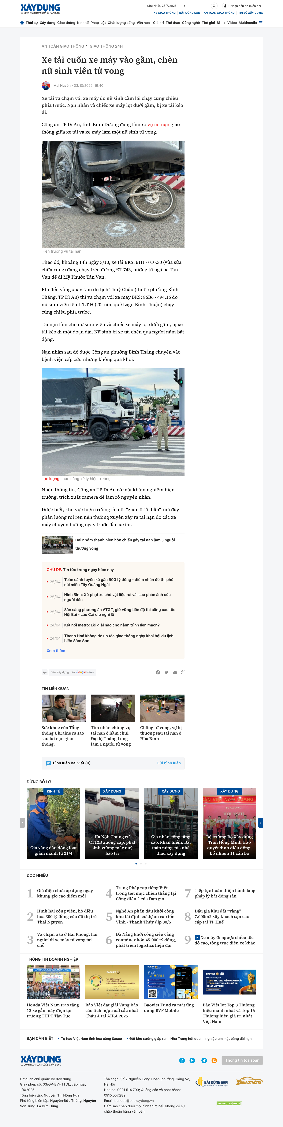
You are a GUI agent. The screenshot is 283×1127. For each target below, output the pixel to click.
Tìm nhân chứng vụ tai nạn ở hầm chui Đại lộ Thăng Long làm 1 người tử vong (111, 736)
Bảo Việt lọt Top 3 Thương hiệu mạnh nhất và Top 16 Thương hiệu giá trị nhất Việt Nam (229, 1013)
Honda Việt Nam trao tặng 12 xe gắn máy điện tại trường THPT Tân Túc (53, 1010)
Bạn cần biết (40, 1038)
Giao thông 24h (106, 46)
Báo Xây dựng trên (72, 672)
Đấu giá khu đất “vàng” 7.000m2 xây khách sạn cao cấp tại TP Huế (222, 916)
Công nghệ (191, 23)
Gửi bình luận (169, 763)
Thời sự (32, 23)
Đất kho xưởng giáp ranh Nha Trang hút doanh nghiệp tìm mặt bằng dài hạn (191, 1038)
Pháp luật (98, 23)
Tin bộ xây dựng (250, 13)
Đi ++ (221, 23)
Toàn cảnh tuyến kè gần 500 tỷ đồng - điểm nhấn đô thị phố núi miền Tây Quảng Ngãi (119, 582)
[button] (136, 863)
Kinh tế (83, 23)
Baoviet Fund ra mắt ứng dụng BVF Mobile (169, 1007)
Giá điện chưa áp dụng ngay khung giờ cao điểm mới (65, 893)
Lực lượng (50, 479)
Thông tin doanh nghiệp (52, 959)
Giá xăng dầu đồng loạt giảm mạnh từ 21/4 (53, 850)
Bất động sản (189, 13)
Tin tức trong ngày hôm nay (88, 570)
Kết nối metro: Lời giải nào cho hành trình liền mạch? (112, 625)
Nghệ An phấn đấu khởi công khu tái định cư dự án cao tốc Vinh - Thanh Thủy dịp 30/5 (145, 916)
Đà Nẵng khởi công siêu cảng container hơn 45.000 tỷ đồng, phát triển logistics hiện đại (146, 940)
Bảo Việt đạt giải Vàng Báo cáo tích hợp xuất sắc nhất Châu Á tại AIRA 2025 (111, 1010)
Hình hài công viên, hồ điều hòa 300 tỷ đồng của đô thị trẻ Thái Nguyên (67, 916)
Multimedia (248, 23)
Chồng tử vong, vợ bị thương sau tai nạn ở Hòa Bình (161, 733)
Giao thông (66, 23)
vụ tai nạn (159, 124)
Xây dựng (47, 23)
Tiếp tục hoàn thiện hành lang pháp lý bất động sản (225, 893)
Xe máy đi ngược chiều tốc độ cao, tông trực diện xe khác (225, 940)
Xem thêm (56, 651)
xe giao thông (165, 13)
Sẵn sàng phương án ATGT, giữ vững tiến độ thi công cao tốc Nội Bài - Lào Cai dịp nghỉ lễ (119, 612)
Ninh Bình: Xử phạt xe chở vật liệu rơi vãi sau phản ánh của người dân (117, 597)
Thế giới (208, 23)
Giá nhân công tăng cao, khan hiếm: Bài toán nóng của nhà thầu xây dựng (171, 845)
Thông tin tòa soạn (242, 1060)
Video (232, 23)
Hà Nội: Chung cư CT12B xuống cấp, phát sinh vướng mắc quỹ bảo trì (112, 845)
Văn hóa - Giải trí (150, 23)
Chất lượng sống (121, 23)
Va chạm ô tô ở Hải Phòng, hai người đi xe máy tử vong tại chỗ (67, 940)
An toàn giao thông (219, 13)
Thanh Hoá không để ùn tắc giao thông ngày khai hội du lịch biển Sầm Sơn (119, 638)
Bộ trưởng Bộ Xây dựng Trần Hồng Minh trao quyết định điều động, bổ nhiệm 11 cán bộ (229, 845)
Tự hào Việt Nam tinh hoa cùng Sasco (91, 1038)
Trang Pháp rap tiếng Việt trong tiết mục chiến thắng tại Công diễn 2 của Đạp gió (146, 893)
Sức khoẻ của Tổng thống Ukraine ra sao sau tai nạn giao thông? (63, 736)
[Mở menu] (261, 23)
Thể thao (173, 23)
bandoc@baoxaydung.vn (134, 1100)
